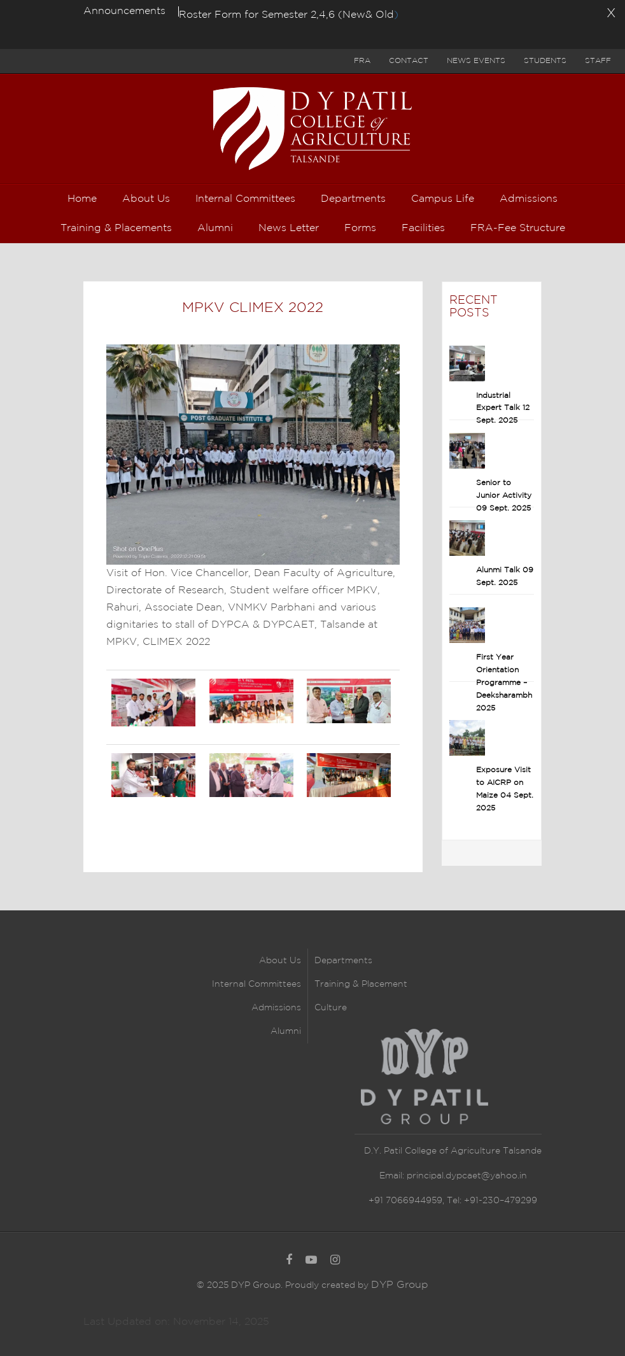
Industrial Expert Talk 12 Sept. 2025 (503, 408)
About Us (280, 960)
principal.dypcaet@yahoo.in (465, 1176)
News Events (476, 60)
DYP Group (399, 1285)
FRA (362, 60)
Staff (598, 60)
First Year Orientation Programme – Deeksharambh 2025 (504, 682)
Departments (343, 960)
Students (545, 60)
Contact (408, 60)
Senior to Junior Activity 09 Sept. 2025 (503, 495)
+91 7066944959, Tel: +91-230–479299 (453, 1200)
